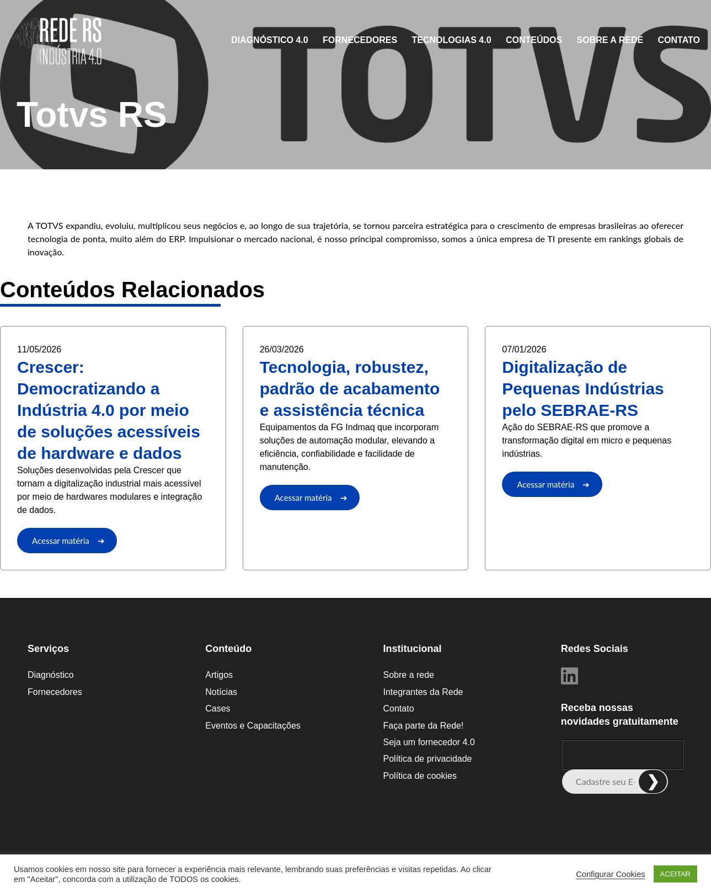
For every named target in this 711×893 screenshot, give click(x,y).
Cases (217, 708)
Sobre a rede (610, 40)
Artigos (219, 675)
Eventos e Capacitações (253, 725)
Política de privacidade (427, 758)
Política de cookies (420, 775)
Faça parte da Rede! (423, 725)
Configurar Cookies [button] (610, 874)
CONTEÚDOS (534, 40)
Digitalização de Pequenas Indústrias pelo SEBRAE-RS (583, 388)
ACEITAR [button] (675, 874)
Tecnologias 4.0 (451, 40)
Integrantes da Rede (423, 692)
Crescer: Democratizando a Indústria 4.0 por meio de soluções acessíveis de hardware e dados (108, 410)
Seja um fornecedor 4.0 (429, 742)
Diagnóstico (51, 675)
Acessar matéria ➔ (68, 541)
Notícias (221, 692)
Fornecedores (360, 40)
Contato (679, 40)
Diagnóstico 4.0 (269, 40)
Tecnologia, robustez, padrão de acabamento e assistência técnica (350, 388)
